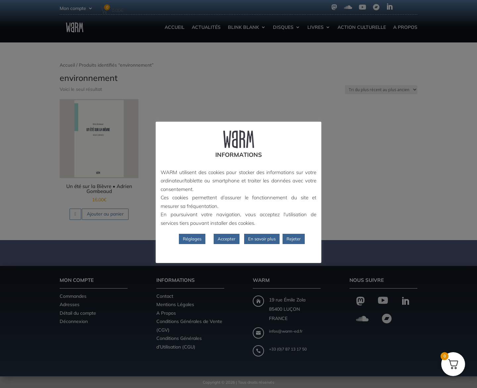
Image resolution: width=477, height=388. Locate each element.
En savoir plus (262, 238)
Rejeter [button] (294, 238)
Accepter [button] (227, 238)
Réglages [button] (192, 238)
